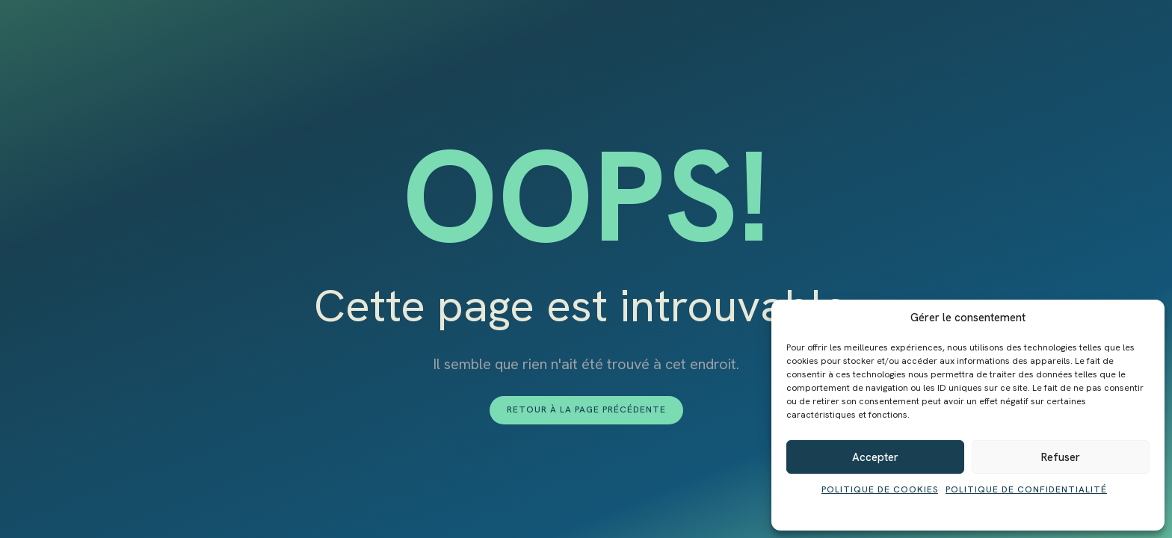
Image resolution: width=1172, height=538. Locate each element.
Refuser (1060, 457)
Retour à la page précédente (586, 409)
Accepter (875, 457)
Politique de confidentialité (1026, 489)
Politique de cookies (879, 489)
